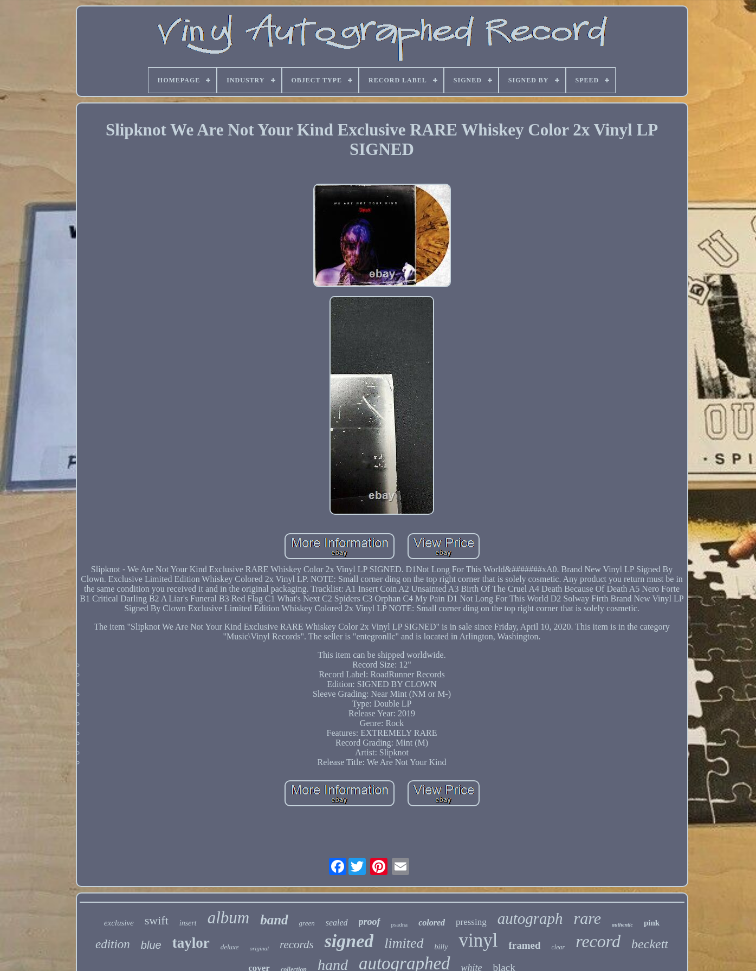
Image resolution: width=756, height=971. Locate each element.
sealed (337, 922)
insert (188, 923)
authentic (622, 925)
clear (558, 947)
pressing (471, 922)
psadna (399, 924)
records (297, 944)
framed (524, 945)
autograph (530, 918)
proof (369, 921)
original (259, 948)
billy (441, 947)
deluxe (230, 947)
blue (151, 945)
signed (349, 941)
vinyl (477, 940)
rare (588, 918)
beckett (649, 944)
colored (431, 922)
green (307, 923)
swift (157, 920)
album (229, 917)
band (274, 919)
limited (403, 943)
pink (652, 922)
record (598, 941)
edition (112, 944)
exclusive (119, 922)
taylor (191, 943)
